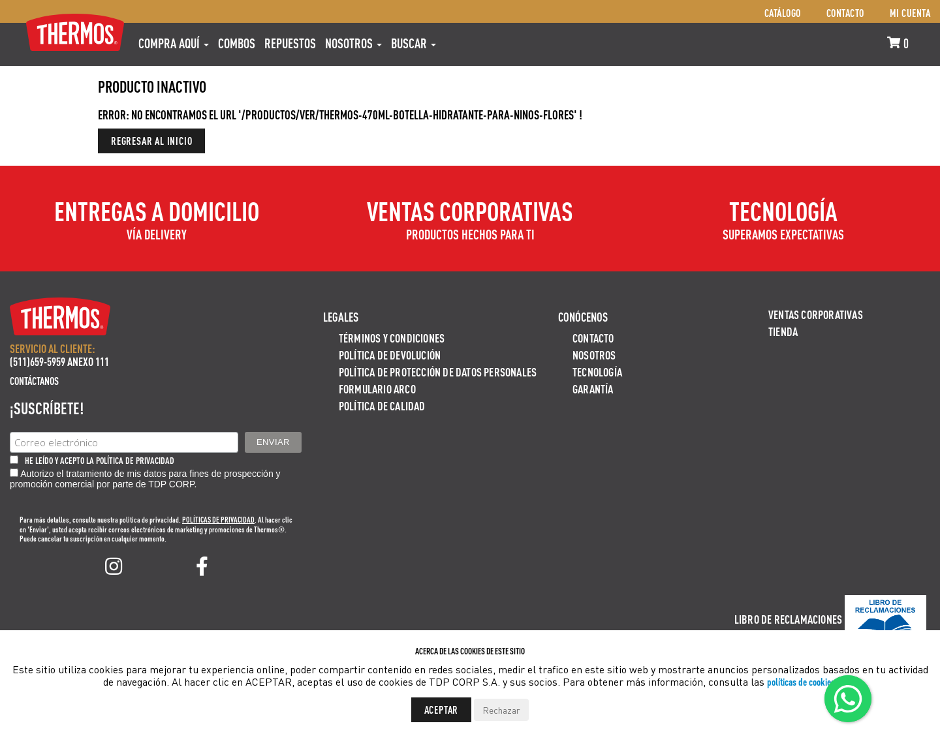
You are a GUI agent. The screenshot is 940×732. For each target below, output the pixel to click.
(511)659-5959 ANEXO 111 (59, 361)
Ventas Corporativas (815, 314)
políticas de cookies (801, 681)
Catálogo (782, 13)
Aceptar (441, 709)
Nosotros (353, 43)
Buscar (413, 43)
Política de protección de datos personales (438, 371)
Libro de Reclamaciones (788, 618)
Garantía (593, 388)
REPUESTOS (290, 43)
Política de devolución (390, 354)
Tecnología (597, 371)
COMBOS (236, 43)
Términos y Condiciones (392, 337)
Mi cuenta (910, 13)
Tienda (783, 331)
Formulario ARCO (377, 388)
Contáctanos (34, 381)
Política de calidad (382, 405)
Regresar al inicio (151, 140)
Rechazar (501, 710)
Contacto (845, 13)
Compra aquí (173, 43)
